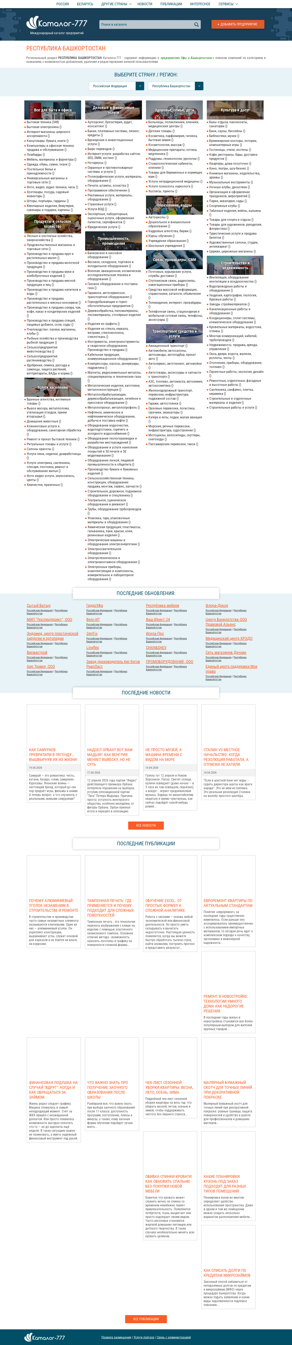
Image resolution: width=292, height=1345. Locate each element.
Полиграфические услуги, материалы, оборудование (115, 178)
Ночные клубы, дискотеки (229, 187)
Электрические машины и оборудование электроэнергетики (114, 542)
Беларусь (85, 4)
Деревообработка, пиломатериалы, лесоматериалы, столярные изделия (114, 315)
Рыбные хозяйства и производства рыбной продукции (52, 340)
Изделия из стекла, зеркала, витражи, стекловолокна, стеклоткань (108, 332)
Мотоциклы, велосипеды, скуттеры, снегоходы (174, 437)
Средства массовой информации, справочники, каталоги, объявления (174, 293)
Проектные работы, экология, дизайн (236, 374)
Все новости (146, 825)
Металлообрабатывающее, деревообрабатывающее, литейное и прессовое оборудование (114, 398)
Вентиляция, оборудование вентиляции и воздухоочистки (233, 279)
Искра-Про (155, 633)
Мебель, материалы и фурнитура (51, 159)
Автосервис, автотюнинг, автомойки (175, 365)
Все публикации (146, 1319)
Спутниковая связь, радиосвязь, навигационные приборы (171, 283)
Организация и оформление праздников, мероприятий (229, 194)
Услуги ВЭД (97, 209)
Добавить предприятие (239, 24)
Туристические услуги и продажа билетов (233, 235)
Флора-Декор (217, 605)
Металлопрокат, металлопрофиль (114, 407)
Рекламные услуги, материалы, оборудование (110, 197)
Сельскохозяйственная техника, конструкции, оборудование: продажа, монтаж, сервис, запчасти (115, 482)
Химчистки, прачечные (45, 485)
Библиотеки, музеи (224, 136)
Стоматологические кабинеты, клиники (170, 165)
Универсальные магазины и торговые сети (47, 180)
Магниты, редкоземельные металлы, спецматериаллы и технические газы (114, 376)
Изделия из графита (104, 324)
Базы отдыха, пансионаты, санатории (228, 124)
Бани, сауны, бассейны (227, 131)
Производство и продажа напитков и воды (54, 291)
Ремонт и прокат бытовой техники (53, 439)
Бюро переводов (101, 149)
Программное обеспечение (109, 190)
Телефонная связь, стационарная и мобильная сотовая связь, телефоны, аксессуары (175, 315)
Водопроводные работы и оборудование (228, 288)
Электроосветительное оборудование (104, 551)
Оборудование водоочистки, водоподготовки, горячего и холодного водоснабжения (108, 429)
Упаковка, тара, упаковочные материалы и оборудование (109, 520)
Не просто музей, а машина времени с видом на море (163, 754)
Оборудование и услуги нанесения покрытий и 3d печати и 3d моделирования (112, 451)
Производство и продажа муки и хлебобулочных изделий (50, 274)
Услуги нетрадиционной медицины (175, 181)
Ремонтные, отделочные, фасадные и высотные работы (235, 383)
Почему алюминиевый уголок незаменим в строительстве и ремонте (53, 905)
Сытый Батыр (38, 605)
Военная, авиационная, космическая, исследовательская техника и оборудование (114, 275)
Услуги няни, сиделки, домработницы (54, 456)
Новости (144, 4)
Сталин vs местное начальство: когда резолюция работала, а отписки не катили (226, 757)
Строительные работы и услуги (233, 407)
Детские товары (161, 131)
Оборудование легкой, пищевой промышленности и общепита (111, 462)
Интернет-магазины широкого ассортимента (48, 134)
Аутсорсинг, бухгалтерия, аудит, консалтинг (110, 124)
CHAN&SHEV (156, 647)
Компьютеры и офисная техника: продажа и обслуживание (50, 148)
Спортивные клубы (224, 206)
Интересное (200, 4)
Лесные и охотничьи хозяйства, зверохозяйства (50, 238)
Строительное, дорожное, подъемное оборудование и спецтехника (115, 493)
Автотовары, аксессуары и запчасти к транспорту (174, 374)
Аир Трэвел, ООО (41, 666)
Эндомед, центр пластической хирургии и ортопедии (52, 636)
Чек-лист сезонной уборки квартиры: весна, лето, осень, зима (169, 1087)
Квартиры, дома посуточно (230, 163)
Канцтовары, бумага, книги (48, 141)
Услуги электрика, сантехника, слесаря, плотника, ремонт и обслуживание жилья (48, 467)
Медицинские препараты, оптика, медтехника (172, 152)
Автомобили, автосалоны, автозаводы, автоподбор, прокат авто (172, 354)
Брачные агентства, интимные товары (49, 401)
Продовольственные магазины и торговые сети (51, 247)
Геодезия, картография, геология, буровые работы (233, 297)
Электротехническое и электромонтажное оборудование (114, 560)
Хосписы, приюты (162, 191)
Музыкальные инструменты (231, 182)
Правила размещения (116, 1337)
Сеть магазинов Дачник (226, 652)
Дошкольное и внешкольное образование (169, 224)
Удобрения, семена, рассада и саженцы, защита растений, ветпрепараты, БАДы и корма (49, 369)
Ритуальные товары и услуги (49, 444)
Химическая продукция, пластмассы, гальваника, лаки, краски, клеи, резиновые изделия (114, 531)
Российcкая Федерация (40, 610)
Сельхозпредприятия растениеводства (42, 358)
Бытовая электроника (44, 127)
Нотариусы (97, 163)
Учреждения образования (168, 241)
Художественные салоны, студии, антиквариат (233, 244)
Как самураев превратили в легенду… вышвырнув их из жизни (53, 754)
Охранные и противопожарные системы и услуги (110, 169)
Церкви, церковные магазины (232, 251)
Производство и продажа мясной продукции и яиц (51, 283)
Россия (62, 4)
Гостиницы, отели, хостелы (230, 150)
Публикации (171, 4)
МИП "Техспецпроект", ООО (49, 619)
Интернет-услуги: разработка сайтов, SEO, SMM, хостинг (114, 156)
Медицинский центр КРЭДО (229, 638)
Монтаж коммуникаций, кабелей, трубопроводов (233, 338)
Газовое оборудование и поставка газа (112, 286)
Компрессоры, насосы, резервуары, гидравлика (113, 365)
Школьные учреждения (166, 246)
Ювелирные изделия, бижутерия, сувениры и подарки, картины (50, 208)
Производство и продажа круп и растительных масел (50, 256)
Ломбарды (36, 154)
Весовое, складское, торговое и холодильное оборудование (111, 264)
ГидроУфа (94, 605)
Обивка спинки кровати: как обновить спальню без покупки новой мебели (168, 1184)
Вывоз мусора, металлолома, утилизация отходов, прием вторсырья (48, 412)
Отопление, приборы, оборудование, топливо (235, 365)
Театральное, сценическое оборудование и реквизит (108, 502)
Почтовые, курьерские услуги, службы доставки (170, 274)
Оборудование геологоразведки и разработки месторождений (112, 440)
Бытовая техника (43, 122)
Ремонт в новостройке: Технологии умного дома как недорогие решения (226, 1003)
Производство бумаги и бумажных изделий (113, 471)
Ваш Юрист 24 (158, 619)
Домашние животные (44, 421)
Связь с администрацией (174, 1337)
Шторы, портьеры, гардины (48, 201)
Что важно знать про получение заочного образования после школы (107, 1090)
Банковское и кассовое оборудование (105, 255)
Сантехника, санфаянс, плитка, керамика (231, 391)
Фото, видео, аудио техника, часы (52, 187)
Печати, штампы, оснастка (108, 185)
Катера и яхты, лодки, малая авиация (175, 419)
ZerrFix (92, 633)
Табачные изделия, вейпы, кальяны (235, 213)
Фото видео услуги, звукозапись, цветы (51, 478)
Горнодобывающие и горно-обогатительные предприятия (110, 304)
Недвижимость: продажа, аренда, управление (233, 347)
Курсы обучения (161, 236)
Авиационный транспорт (167, 346)
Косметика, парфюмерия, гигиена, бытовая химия (173, 138)
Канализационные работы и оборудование (229, 311)
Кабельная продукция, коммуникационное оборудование (114, 357)
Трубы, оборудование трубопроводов (114, 511)
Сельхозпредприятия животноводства (42, 349)
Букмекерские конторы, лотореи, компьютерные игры (233, 143)
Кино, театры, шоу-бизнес (229, 168)
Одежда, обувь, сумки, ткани (48, 164)
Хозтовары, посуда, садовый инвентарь (48, 194)
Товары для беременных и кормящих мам (175, 174)
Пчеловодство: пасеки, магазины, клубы (51, 331)
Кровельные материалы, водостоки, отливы (235, 329)
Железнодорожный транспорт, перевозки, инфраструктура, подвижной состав (170, 394)
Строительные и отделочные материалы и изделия (230, 400)
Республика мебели (162, 605)
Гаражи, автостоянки (164, 403)
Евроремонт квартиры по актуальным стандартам (228, 903)
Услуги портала (144, 1337)
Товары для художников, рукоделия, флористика (235, 226)
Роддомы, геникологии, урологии (174, 159)
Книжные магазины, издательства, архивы (234, 175)
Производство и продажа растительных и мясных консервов (54, 300)
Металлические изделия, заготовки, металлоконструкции (114, 387)
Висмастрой (37, 652)
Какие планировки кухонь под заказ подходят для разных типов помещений (225, 1184)
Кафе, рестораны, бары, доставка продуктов (233, 156)
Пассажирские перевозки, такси (173, 444)
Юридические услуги (104, 227)
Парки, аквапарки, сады (228, 201)
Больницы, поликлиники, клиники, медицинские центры (173, 124)
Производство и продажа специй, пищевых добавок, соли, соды (51, 322)
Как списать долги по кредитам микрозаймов (227, 1273)
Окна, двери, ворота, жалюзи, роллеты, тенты (230, 356)
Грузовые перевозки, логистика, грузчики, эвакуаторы (171, 410)
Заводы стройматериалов (229, 304)
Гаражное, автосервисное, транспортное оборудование (110, 295)
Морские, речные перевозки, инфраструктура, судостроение (172, 428)
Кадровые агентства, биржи (169, 231)
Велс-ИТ (93, 619)
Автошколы (158, 217)
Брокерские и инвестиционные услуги (110, 142)
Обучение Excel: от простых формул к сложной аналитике (165, 905)
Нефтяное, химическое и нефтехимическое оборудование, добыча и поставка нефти (111, 416)
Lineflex (92, 647)
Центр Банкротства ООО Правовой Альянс (226, 622)
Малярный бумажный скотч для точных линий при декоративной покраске (228, 1090)
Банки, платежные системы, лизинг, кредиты (114, 133)
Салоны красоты (40, 449)
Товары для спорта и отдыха (231, 220)
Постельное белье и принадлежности (41, 171)
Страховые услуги (102, 204)
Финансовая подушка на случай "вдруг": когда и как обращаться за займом (53, 1090)
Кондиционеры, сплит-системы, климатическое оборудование (232, 320)
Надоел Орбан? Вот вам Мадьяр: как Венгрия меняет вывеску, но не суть (109, 757)
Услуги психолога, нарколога (170, 186)
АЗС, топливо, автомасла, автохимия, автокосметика (175, 383)
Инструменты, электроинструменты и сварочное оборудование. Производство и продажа (114, 346)
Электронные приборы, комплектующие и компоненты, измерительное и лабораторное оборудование (111, 573)
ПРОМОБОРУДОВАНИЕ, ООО (169, 661)
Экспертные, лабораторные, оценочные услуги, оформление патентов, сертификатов (111, 218)
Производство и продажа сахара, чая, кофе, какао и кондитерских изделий (54, 311)
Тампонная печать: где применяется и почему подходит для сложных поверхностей (110, 908)
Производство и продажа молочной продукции (53, 265)
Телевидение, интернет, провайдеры (174, 304)
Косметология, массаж (166, 145)
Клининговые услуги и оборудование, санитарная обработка (54, 430)
